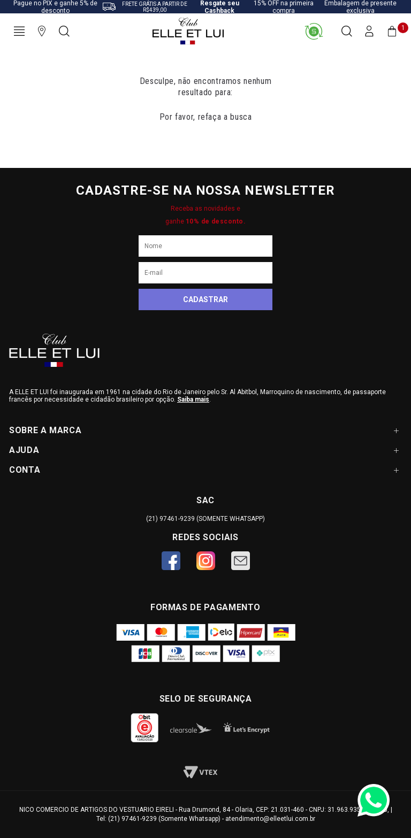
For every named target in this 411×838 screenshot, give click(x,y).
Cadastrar (205, 299)
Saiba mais (193, 399)
